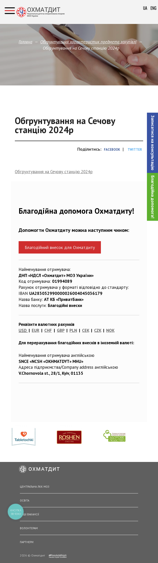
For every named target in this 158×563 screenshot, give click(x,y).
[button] (152, 143)
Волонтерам (29, 528)
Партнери (26, 542)
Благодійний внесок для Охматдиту (60, 247)
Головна (25, 42)
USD (23, 330)
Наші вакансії (29, 514)
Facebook (112, 149)
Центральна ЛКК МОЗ (34, 486)
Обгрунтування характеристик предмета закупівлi (88, 42)
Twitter (135, 149)
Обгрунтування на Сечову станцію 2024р (54, 171)
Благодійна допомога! (152, 196)
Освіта (24, 500)
